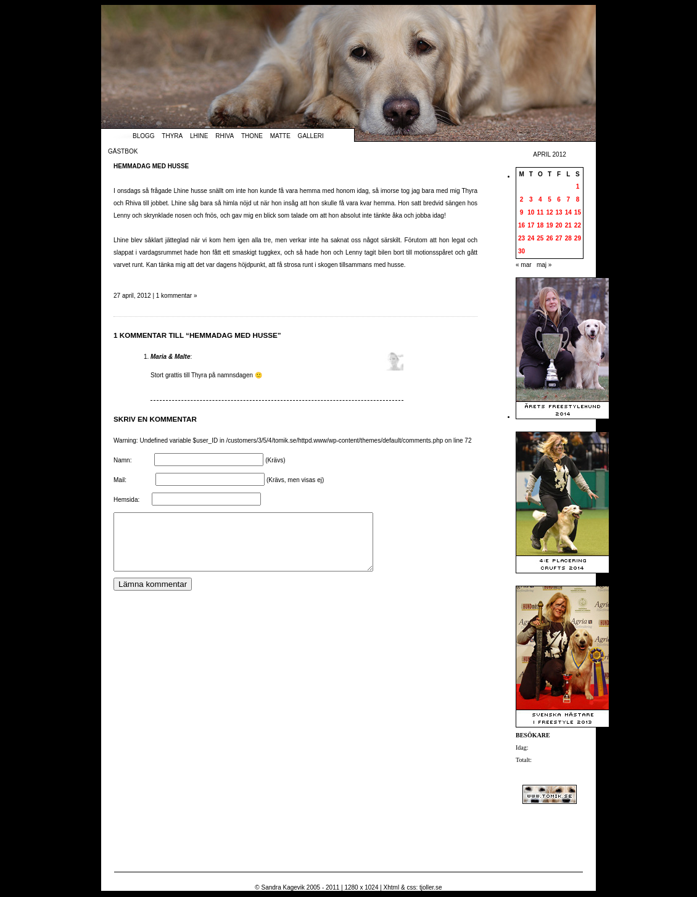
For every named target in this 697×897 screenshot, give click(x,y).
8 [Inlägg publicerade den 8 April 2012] (578, 199)
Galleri (311, 136)
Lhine (199, 136)
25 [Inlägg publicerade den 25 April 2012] (540, 238)
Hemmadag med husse (151, 166)
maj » (544, 264)
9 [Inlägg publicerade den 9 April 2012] (522, 212)
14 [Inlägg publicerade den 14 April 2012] (568, 212)
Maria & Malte (170, 356)
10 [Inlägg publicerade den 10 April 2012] (530, 212)
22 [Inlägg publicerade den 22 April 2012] (577, 225)
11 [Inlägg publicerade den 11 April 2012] (540, 212)
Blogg (144, 136)
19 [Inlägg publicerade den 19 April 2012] (549, 225)
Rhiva (224, 136)
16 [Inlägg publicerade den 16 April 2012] (521, 225)
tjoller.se (430, 887)
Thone (252, 136)
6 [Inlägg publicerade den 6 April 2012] (559, 199)
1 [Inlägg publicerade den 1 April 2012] (578, 186)
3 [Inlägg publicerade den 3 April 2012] (531, 199)
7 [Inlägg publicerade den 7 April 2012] (568, 199)
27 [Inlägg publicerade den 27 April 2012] (559, 238)
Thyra (172, 136)
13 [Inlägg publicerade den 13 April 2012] (559, 212)
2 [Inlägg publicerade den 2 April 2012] (522, 199)
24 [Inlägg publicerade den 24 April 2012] (530, 238)
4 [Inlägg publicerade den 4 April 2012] (540, 199)
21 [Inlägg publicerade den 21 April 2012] (568, 225)
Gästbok (123, 151)
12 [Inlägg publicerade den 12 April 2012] (549, 212)
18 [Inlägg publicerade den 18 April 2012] (540, 225)
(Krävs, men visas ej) (295, 480)
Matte (280, 136)
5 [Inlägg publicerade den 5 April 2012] (549, 199)
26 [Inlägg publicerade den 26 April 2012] (549, 238)
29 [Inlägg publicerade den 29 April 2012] (577, 238)
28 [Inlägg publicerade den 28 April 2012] (568, 238)
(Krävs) (275, 460)
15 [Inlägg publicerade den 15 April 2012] (577, 212)
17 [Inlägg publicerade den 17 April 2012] (530, 225)
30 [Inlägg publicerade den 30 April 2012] (521, 251)
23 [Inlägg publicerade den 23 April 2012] (521, 238)
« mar (524, 264)
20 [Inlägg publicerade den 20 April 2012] (559, 225)
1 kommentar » (176, 295)
